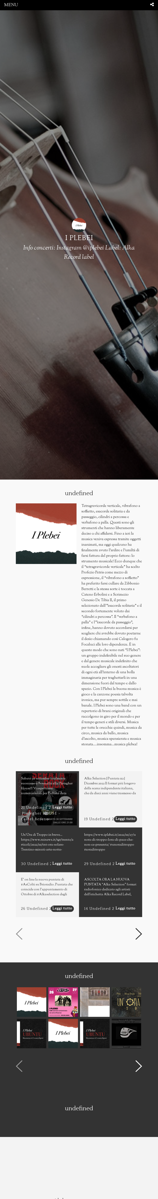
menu (11, 5)
